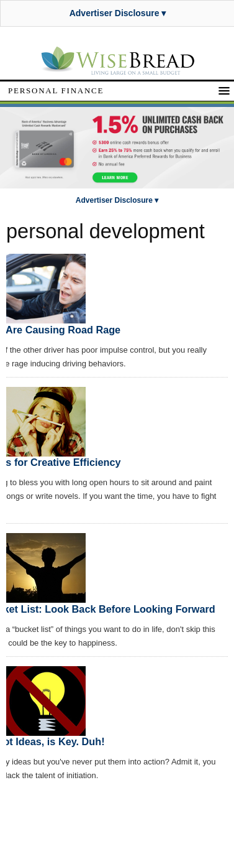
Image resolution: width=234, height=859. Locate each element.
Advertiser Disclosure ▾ (118, 13)
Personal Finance (56, 90)
